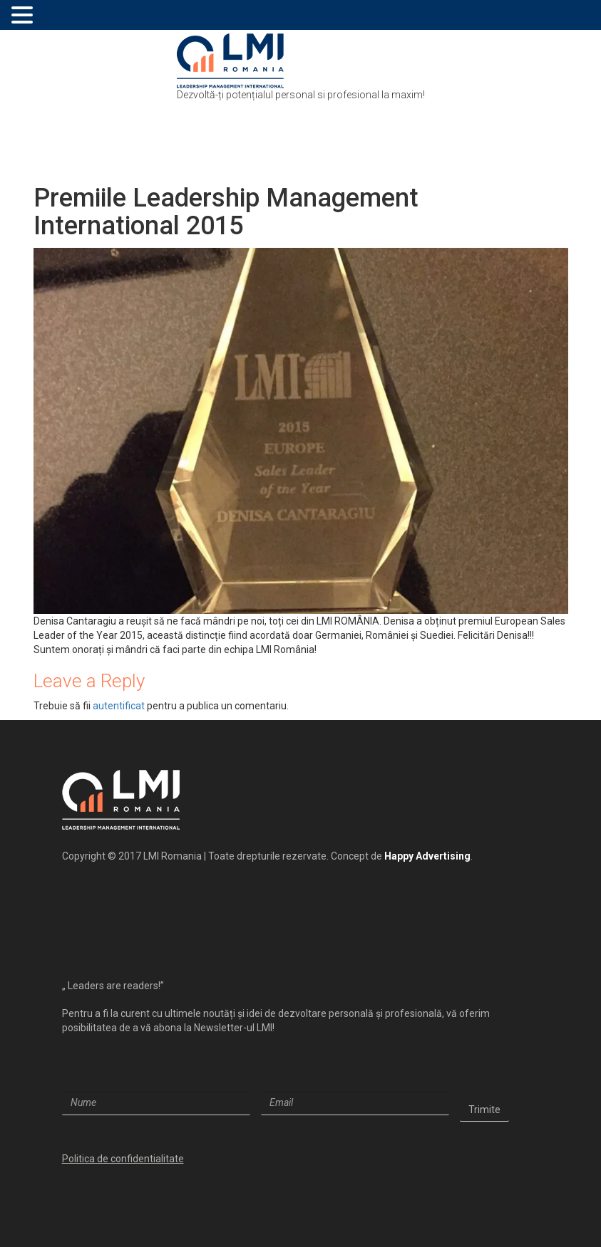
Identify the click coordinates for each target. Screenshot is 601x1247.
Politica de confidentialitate (123, 1158)
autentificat (119, 705)
